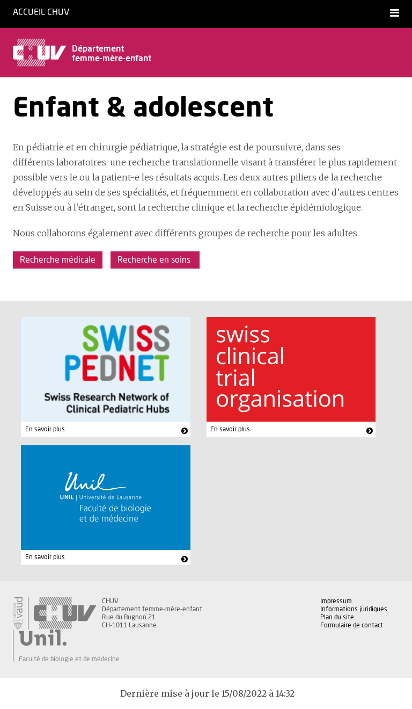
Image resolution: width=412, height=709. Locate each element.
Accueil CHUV (41, 12)
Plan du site (337, 617)
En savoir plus (45, 429)
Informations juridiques (353, 609)
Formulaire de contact (351, 625)
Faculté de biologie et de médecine (69, 659)
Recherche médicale (57, 260)
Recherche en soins (155, 260)
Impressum (336, 601)
